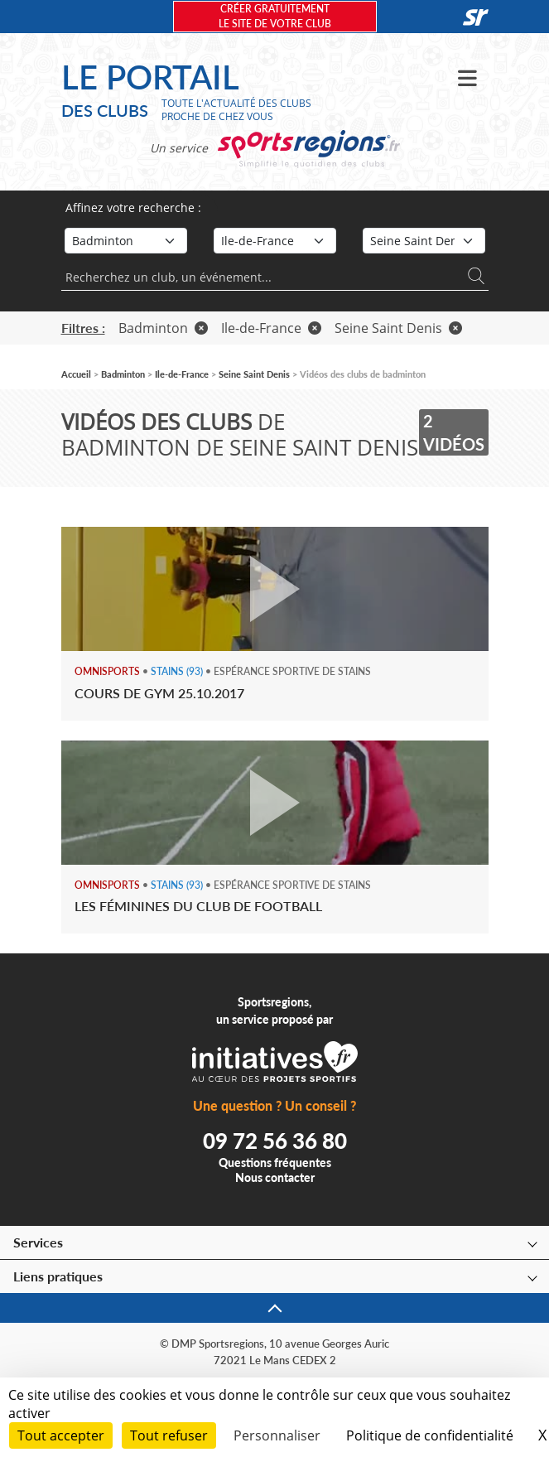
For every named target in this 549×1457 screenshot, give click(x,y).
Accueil (76, 374)
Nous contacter (275, 1177)
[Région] (275, 240)
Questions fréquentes (275, 1162)
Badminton (163, 328)
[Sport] (126, 240)
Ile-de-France (271, 328)
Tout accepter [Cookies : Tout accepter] (60, 1435)
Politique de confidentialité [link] (429, 1435)
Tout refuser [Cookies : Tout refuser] (169, 1435)
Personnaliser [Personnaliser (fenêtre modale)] (277, 1435)
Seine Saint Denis (398, 328)
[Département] (424, 240)
